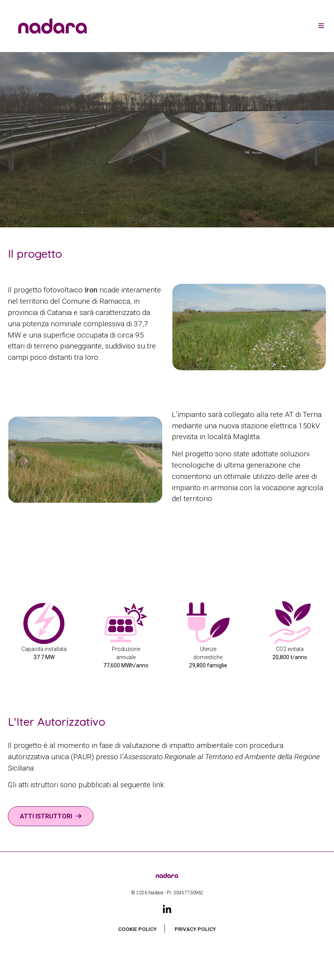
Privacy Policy (195, 929)
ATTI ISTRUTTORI (46, 816)
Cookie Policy (137, 929)
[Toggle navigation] (321, 26)
